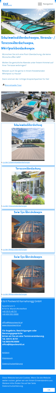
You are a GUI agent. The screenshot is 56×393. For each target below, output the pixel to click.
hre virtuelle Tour (14, 85)
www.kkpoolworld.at (11, 325)
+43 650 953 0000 (10, 314)
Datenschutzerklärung (12, 363)
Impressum (7, 358)
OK (49, 390)
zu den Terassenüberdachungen (14, 206)
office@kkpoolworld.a (12, 322)
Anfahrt (5, 352)
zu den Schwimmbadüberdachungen (15, 162)
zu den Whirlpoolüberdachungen (14, 249)
